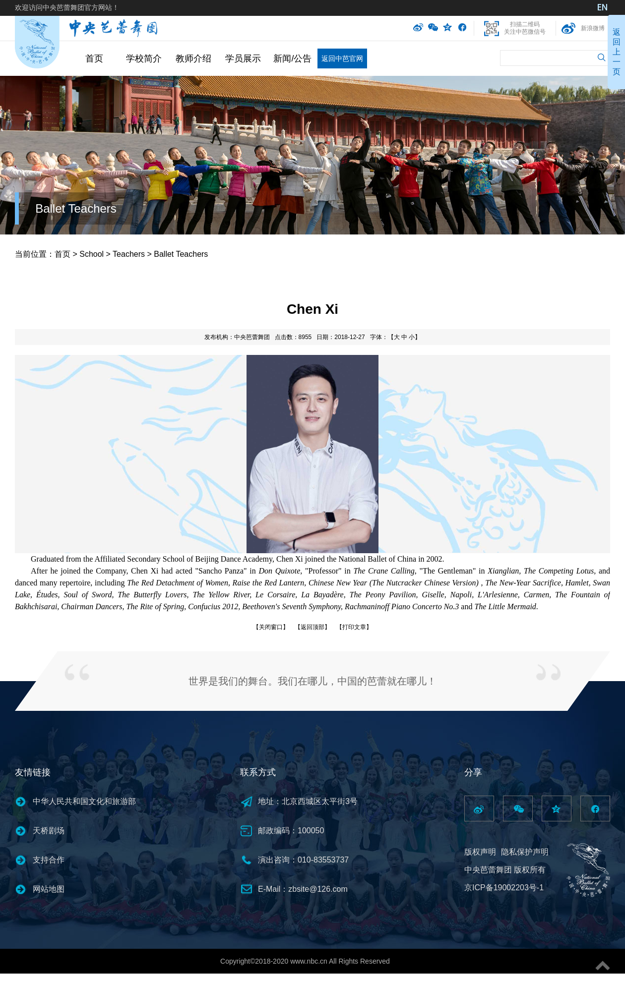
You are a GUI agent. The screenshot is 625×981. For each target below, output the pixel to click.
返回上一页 (617, 52)
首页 (94, 58)
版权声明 (480, 852)
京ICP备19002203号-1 (504, 887)
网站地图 (48, 889)
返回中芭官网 (342, 58)
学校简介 (144, 58)
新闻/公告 (292, 58)
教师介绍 (193, 58)
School (91, 254)
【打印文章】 (354, 627)
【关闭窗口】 (271, 627)
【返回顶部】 (312, 627)
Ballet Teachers (76, 208)
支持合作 (48, 860)
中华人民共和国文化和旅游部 (84, 801)
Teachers (129, 254)
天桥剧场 (48, 830)
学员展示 (243, 58)
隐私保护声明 (525, 852)
